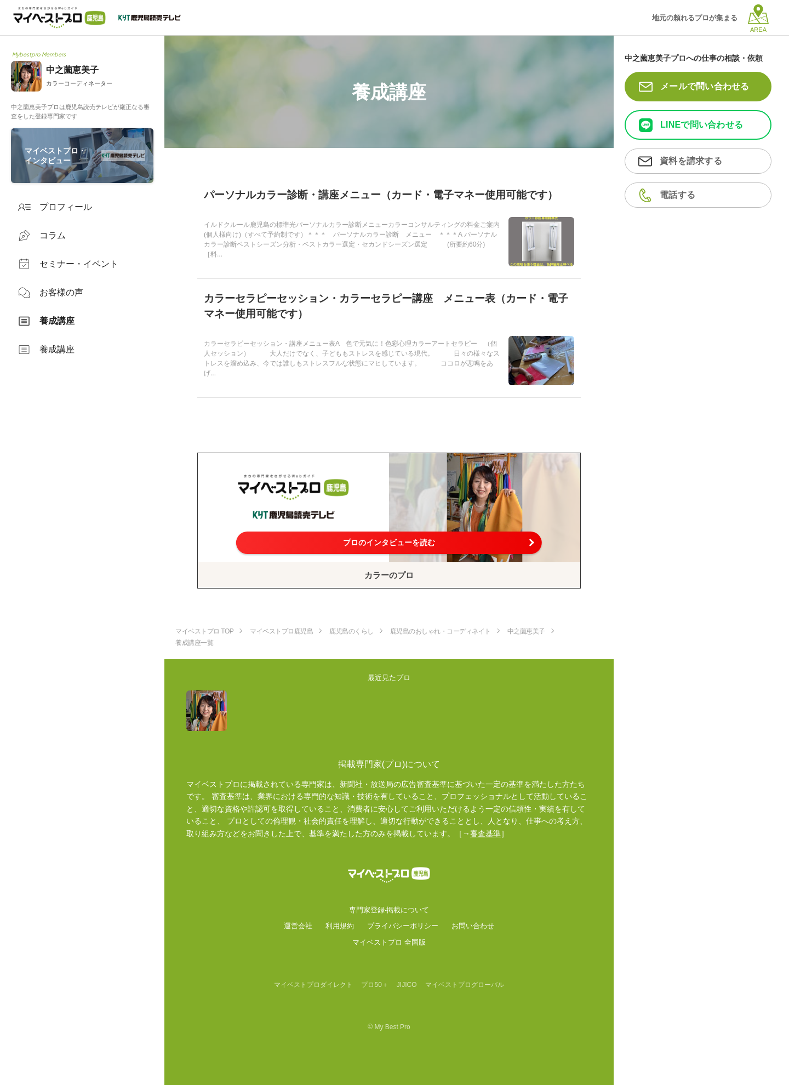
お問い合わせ (472, 926)
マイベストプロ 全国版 (389, 942)
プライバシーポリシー (402, 926)
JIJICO (407, 985)
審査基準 (485, 833)
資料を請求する (691, 160)
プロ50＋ (374, 985)
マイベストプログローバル (464, 985)
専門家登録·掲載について (389, 910)
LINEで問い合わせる (701, 124)
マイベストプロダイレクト (313, 985)
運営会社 (298, 926)
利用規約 (339, 926)
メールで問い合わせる (705, 86)
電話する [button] (677, 194)
